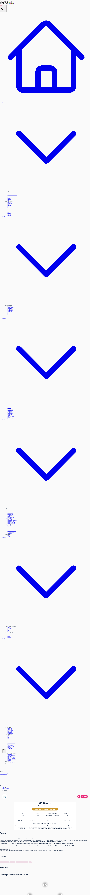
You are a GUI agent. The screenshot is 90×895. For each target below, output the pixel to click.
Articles (9, 536)
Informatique (10, 309)
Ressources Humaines (12, 315)
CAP (8, 192)
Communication (11, 307)
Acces (9, 627)
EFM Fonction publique (12, 523)
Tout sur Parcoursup (12, 762)
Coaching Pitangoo (11, 755)
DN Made (9, 199)
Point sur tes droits (11, 757)
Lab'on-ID (9, 760)
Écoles (9, 535)
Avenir (9, 636)
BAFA (9, 744)
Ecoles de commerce (12, 531)
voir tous (9, 637)
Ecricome (9, 629)
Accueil (4, 787)
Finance (9, 314)
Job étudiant (10, 748)
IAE (8, 526)
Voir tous (9, 631)
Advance (9, 634)
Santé (9, 312)
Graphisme (10, 311)
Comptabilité (10, 310)
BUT (8, 200)
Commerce (10, 308)
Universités (10, 525)
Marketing (10, 306)
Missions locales (11, 528)
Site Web (84, 796)
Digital (9, 516)
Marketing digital (11, 313)
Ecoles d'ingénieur (11, 532)
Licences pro (10, 203)
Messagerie (10, 754)
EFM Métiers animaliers (12, 520)
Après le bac (10, 729)
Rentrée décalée (11, 733)
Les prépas (10, 732)
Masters (9, 205)
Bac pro (9, 213)
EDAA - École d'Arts (11, 522)
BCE (8, 630)
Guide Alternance (11, 765)
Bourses (9, 747)
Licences (9, 198)
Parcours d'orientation (12, 758)
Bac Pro (9, 193)
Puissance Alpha (11, 633)
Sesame (9, 628)
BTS (8, 197)
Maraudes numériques (12, 759)
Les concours (10, 730)
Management (10, 410)
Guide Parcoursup (11, 764)
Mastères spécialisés (12, 207)
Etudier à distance (8, 518)
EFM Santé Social (11, 521)
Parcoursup (10, 728)
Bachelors (9, 202)
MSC (8, 206)
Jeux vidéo (10, 316)
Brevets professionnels (12, 195)
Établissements (6, 788)
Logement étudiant (11, 746)
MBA (8, 204)
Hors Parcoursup (11, 517)
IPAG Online (10, 519)
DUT (8, 738)
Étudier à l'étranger (11, 743)
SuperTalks (10, 756)
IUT (8, 527)
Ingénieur (9, 509)
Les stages (10, 731)
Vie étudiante (10, 745)
